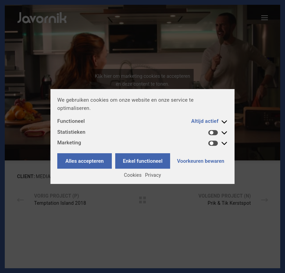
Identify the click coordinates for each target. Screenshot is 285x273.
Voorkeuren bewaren (200, 161)
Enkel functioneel (143, 161)
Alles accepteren (84, 161)
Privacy (153, 175)
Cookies (133, 175)
